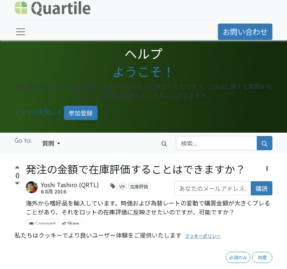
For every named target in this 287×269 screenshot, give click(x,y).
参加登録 (81, 112)
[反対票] (17, 183)
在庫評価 (139, 186)
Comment (42, 223)
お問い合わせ (245, 31)
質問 (49, 143)
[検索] (264, 143)
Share (70, 223)
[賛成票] (17, 168)
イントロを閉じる (38, 112)
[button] (267, 168)
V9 (121, 186)
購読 (262, 188)
